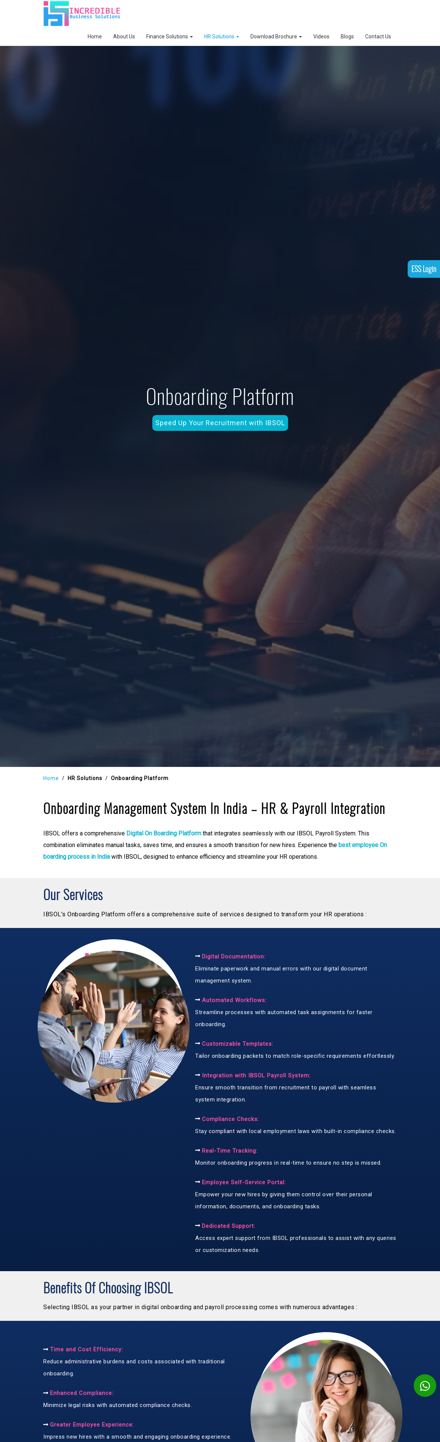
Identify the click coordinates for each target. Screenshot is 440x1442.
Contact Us (378, 36)
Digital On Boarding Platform (163, 833)
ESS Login (423, 288)
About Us (124, 36)
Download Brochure (276, 36)
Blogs (347, 36)
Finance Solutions (169, 36)
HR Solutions (221, 36)
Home (95, 36)
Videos (321, 36)
